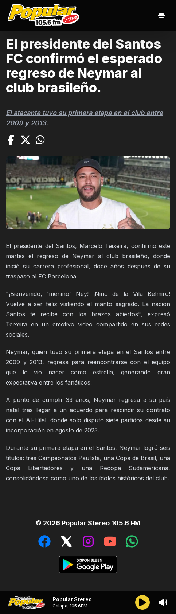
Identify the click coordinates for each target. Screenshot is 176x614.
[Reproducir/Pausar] (142, 602)
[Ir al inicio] (45, 15)
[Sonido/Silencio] (163, 602)
